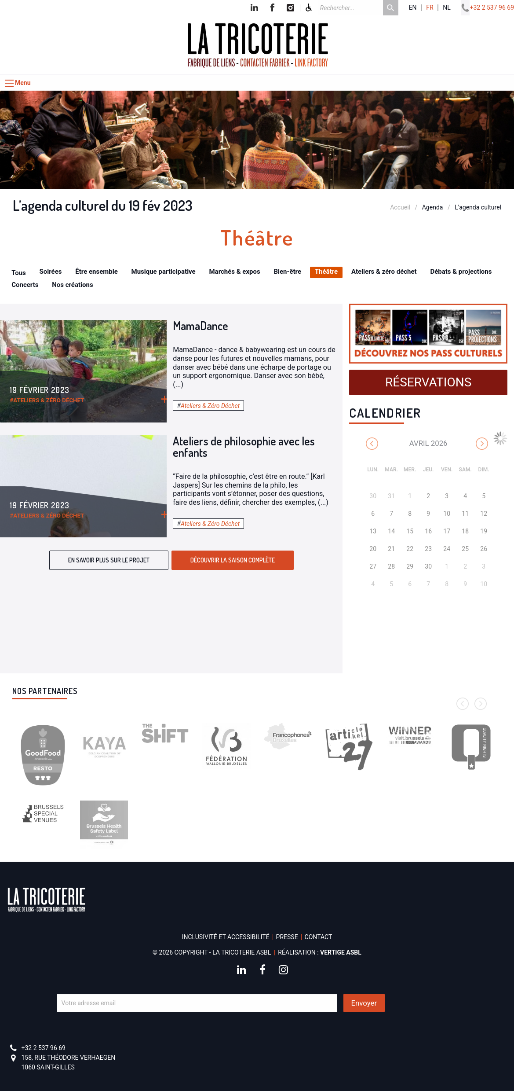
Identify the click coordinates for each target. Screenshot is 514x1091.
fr (429, 7)
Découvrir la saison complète (232, 560)
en (413, 7)
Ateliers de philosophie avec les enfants (244, 446)
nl (447, 7)
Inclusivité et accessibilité (226, 937)
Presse (287, 937)
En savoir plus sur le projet (108, 560)
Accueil (400, 207)
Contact (318, 937)
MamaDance (200, 325)
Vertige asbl (340, 952)
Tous (18, 273)
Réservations (428, 382)
